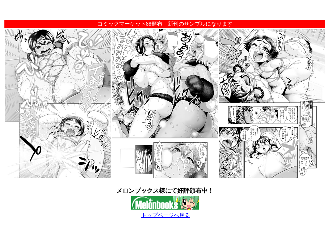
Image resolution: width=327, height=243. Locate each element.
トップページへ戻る (165, 215)
